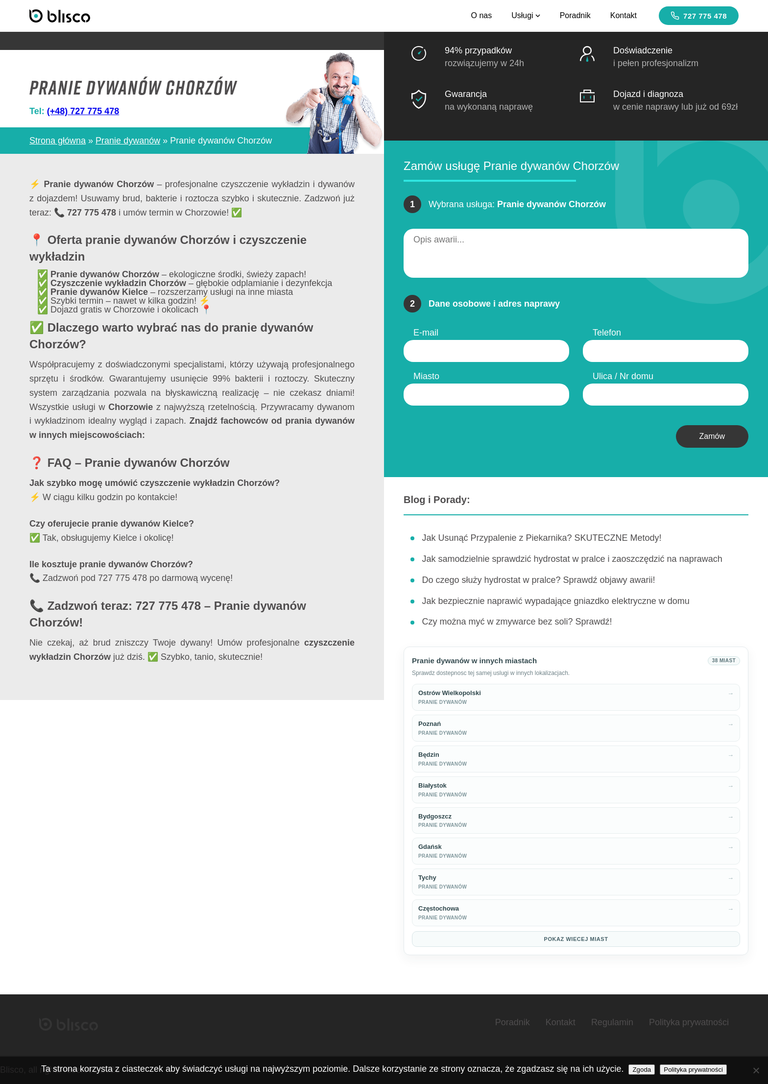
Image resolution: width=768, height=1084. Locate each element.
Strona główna (57, 140)
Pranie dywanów (128, 140)
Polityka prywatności (689, 1022)
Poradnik (575, 15)
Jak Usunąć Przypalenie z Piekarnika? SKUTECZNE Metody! (541, 538)
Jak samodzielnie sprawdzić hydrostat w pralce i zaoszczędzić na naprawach (572, 559)
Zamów (712, 436)
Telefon (607, 332)
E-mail (425, 332)
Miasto (426, 376)
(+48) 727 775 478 (83, 111)
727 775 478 (699, 15)
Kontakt (623, 15)
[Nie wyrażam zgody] (756, 1070)
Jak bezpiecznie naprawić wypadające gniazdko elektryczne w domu (555, 601)
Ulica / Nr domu (623, 376)
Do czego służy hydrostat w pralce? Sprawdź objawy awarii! (538, 580)
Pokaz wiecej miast (576, 939)
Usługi (525, 15)
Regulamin (612, 1022)
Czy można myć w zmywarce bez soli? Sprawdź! (517, 621)
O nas (481, 15)
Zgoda (641, 1069)
